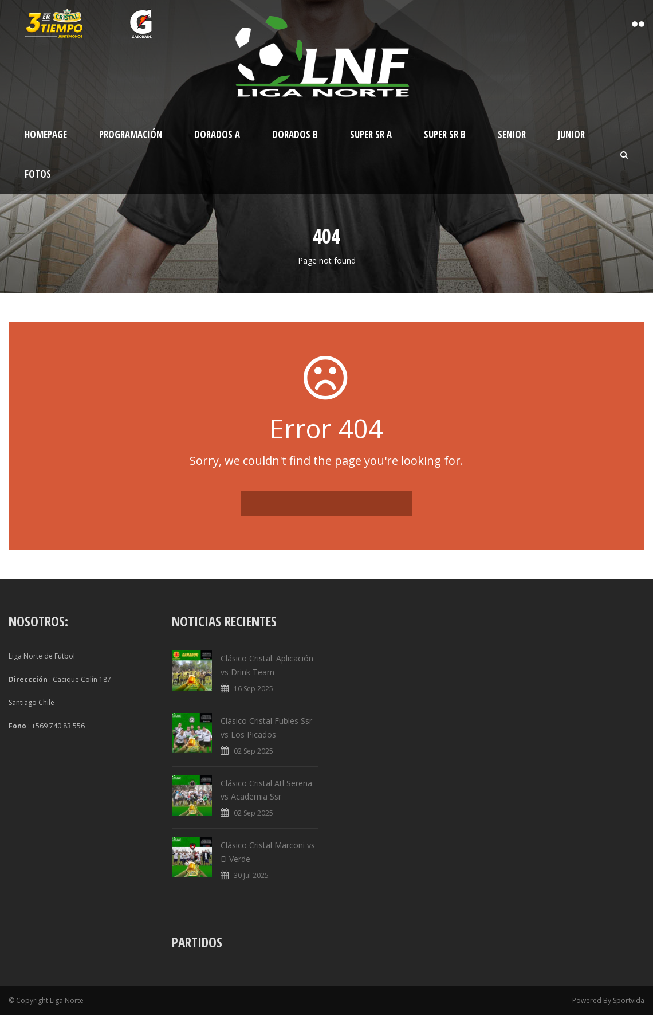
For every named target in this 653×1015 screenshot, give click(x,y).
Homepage (46, 134)
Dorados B (295, 134)
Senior (512, 134)
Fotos (38, 174)
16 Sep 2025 (253, 688)
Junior (571, 134)
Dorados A (217, 134)
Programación (130, 134)
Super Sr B (445, 134)
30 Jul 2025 (251, 875)
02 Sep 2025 (253, 751)
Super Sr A (371, 134)
